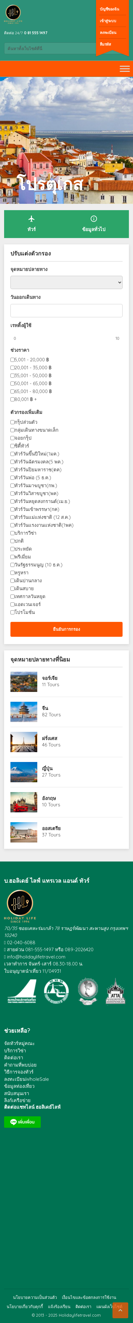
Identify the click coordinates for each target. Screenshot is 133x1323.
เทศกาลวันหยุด (30, 596)
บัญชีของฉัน (109, 9)
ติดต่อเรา (13, 1058)
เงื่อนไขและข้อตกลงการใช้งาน (89, 1297)
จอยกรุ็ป (23, 438)
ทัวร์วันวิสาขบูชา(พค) (36, 493)
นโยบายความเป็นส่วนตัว (35, 1297)
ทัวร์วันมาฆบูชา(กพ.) (36, 485)
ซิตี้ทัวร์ (22, 446)
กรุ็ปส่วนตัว (26, 422)
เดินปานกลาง (28, 581)
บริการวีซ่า (25, 533)
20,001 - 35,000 (33, 368)
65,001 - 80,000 (33, 391)
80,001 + (26, 399)
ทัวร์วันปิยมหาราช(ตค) (38, 470)
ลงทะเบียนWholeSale (26, 1079)
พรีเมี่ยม (23, 557)
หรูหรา (21, 573)
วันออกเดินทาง (25, 297)
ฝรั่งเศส (49, 738)
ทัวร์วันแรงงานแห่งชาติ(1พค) (44, 525)
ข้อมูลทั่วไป (94, 223)
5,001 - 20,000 (32, 360)
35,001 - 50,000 (33, 375)
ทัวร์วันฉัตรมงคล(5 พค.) (39, 462)
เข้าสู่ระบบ (108, 20)
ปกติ (19, 541)
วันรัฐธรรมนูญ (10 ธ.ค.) (39, 565)
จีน (45, 708)
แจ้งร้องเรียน (59, 1306)
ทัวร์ (31, 223)
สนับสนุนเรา (16, 1093)
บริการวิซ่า (15, 1051)
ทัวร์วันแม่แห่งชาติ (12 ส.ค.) (43, 517)
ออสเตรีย (51, 828)
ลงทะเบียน (108, 32)
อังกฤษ (49, 798)
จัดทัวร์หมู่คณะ (19, 1043)
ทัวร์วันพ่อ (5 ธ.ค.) (33, 477)
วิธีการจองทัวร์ (18, 1072)
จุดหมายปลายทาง (28, 269)
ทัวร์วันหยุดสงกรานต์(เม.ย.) (42, 501)
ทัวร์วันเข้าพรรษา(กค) (37, 509)
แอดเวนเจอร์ (28, 604)
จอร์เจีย (49, 678)
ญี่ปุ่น (47, 768)
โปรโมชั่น (25, 612)
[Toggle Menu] (125, 69)
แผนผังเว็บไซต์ (109, 1306)
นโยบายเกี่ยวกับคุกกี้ (25, 1306)
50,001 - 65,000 (33, 383)
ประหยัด (23, 549)
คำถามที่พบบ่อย (20, 1065)
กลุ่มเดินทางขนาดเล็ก (36, 430)
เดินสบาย (24, 588)
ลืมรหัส (105, 44)
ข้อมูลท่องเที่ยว (19, 1086)
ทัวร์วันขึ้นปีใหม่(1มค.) (37, 454)
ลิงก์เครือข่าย (17, 1100)
